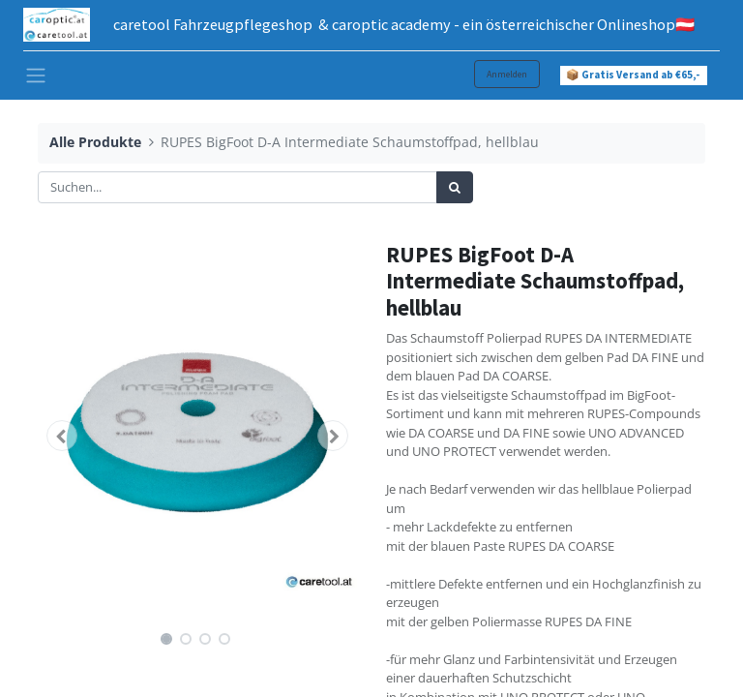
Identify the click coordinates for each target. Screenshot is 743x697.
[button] (62, 435)
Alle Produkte (95, 142)
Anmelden (507, 74)
